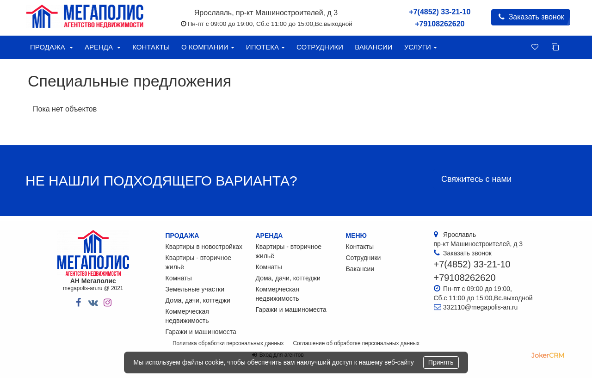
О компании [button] (207, 47)
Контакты (151, 47)
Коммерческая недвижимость (187, 316)
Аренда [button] (103, 47)
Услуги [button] (420, 47)
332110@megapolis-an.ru (480, 307)
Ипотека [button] (265, 47)
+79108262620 (439, 24)
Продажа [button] (51, 47)
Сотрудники (319, 47)
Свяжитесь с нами (476, 179)
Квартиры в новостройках (204, 246)
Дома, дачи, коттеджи (198, 300)
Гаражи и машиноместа (201, 331)
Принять (441, 362)
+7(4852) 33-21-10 (439, 12)
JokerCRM (547, 355)
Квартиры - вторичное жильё (199, 262)
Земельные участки (195, 289)
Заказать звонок (530, 17)
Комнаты (179, 278)
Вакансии (373, 47)
